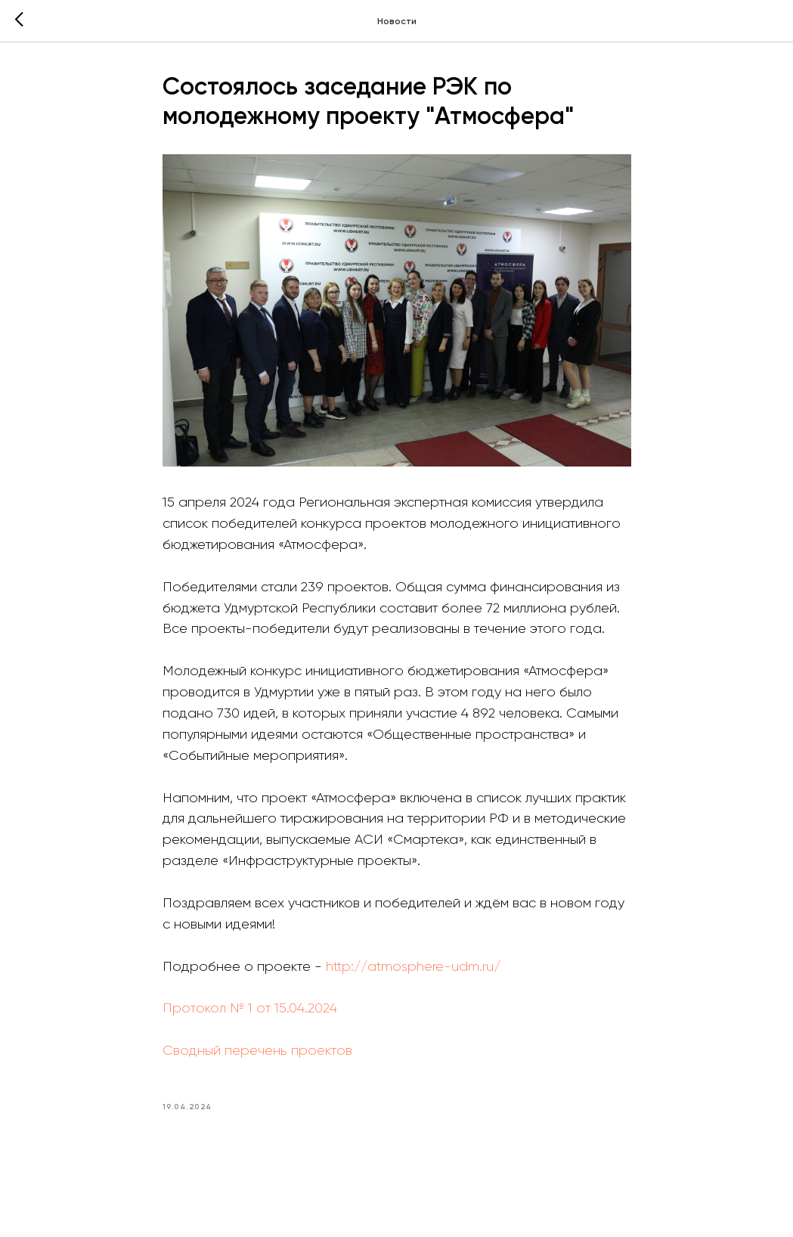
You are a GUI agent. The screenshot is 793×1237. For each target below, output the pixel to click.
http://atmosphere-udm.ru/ (413, 966)
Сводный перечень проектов (257, 1050)
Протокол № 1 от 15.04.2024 (250, 1007)
